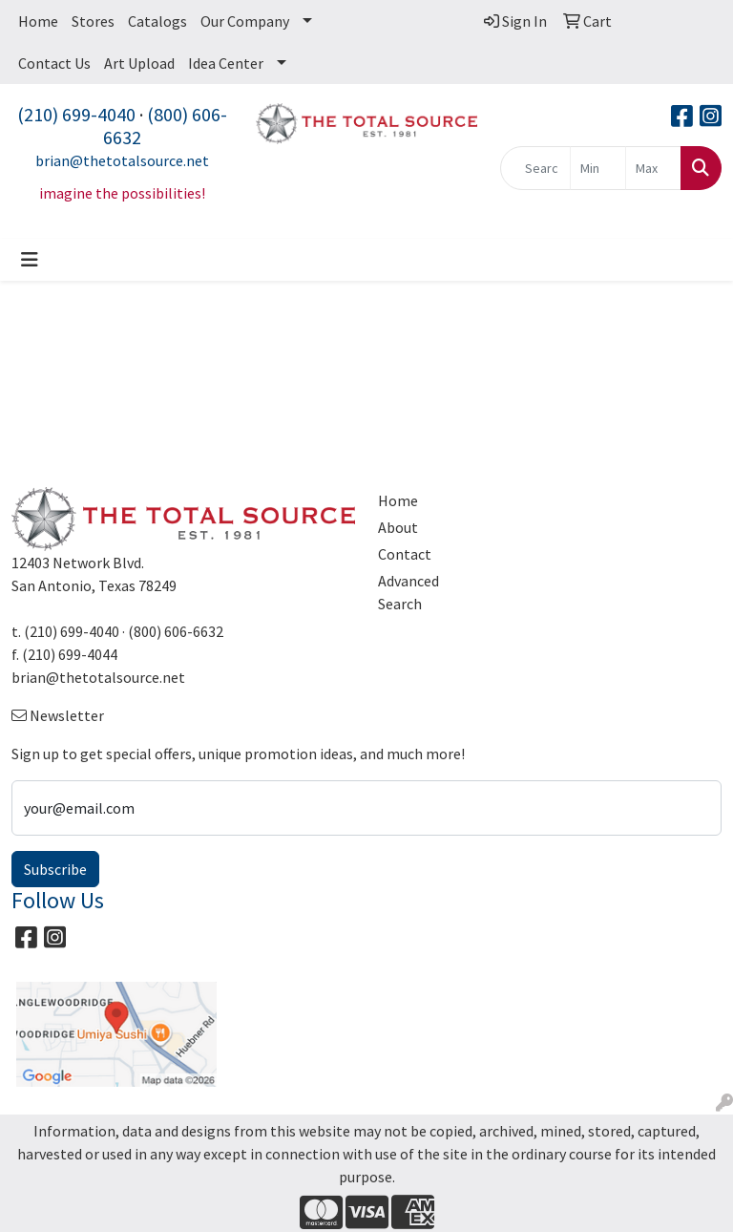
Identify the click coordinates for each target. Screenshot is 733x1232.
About (398, 527)
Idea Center (225, 63)
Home (38, 21)
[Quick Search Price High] (653, 168)
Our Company (244, 21)
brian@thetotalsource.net (122, 160)
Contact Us (54, 63)
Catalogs (157, 21)
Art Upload (139, 63)
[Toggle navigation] (30, 259)
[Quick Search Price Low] (598, 168)
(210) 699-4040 (76, 114)
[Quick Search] (535, 168)
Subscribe (55, 869)
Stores (93, 21)
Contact (404, 553)
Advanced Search (408, 592)
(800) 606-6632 (165, 125)
